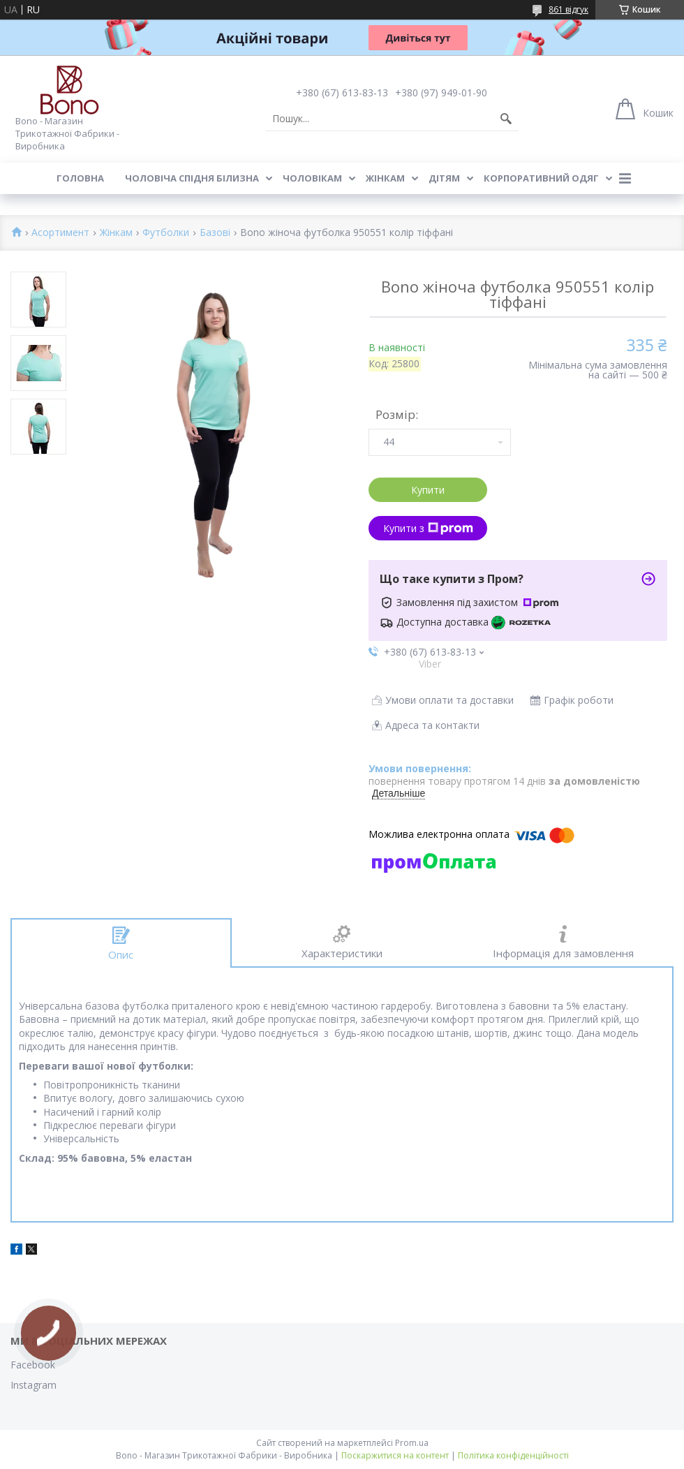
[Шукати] (506, 119)
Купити (428, 489)
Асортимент (60, 233)
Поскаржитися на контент (395, 1455)
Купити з (428, 528)
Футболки (165, 233)
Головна (80, 178)
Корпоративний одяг (541, 178)
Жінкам (385, 178)
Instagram (33, 1385)
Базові (215, 233)
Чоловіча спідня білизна (192, 178)
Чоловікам (312, 178)
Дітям (444, 178)
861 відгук (568, 9)
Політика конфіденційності (513, 1455)
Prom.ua (412, 1443)
